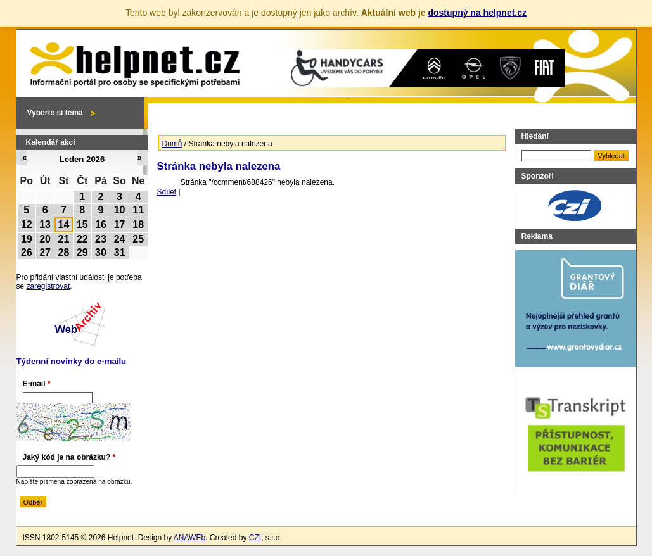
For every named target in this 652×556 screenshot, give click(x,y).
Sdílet (167, 191)
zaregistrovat (48, 286)
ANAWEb (189, 537)
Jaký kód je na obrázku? (69, 457)
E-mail (37, 383)
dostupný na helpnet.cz (477, 13)
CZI (255, 537)
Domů (172, 143)
